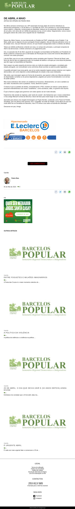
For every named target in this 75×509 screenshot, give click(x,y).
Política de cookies (37, 470)
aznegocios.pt (41, 507)
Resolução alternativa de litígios (37, 472)
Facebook (39, 496)
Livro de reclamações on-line (37, 473)
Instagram (39, 498)
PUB (5, 197)
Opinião (6, 275)
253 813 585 (35, 483)
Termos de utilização (37, 467)
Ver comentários (37, 163)
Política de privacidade (37, 469)
